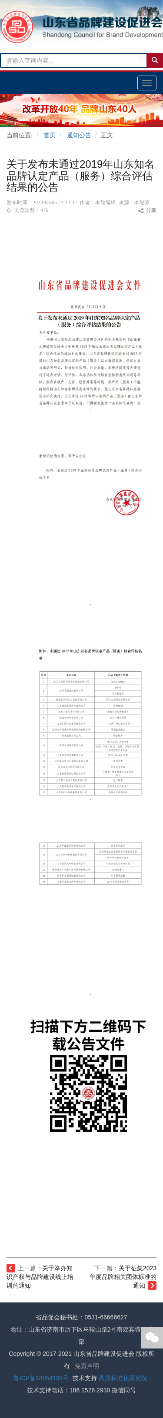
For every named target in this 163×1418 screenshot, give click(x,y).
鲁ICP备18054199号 (41, 1378)
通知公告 (79, 135)
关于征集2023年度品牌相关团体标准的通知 (123, 1277)
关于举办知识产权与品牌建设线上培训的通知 (40, 1277)
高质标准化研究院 (123, 1378)
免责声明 (87, 1365)
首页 (49, 135)
